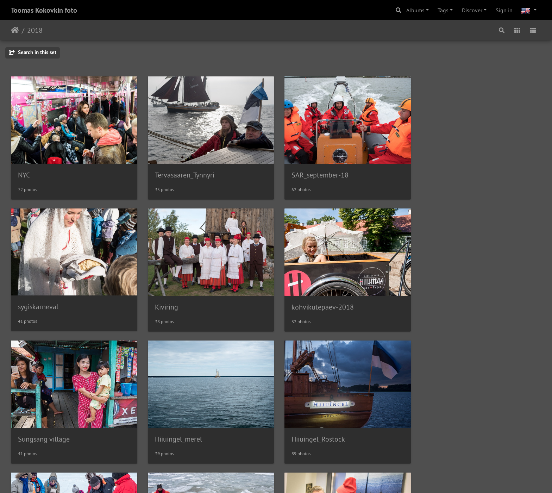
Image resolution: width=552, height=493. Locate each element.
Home (15, 30)
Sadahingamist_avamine (460, 436)
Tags (443, 10)
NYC (24, 174)
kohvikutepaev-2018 (184, 305)
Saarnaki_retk (173, 436)
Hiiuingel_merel (447, 305)
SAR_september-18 (316, 174)
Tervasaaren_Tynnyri (183, 174)
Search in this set (32, 52)
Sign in (504, 10)
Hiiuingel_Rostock (44, 436)
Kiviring (29, 305)
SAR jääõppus (309, 436)
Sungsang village (314, 305)
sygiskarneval (444, 173)
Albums (415, 10)
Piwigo (290, 478)
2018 (35, 30)
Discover (472, 10)
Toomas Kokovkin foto (44, 10)
